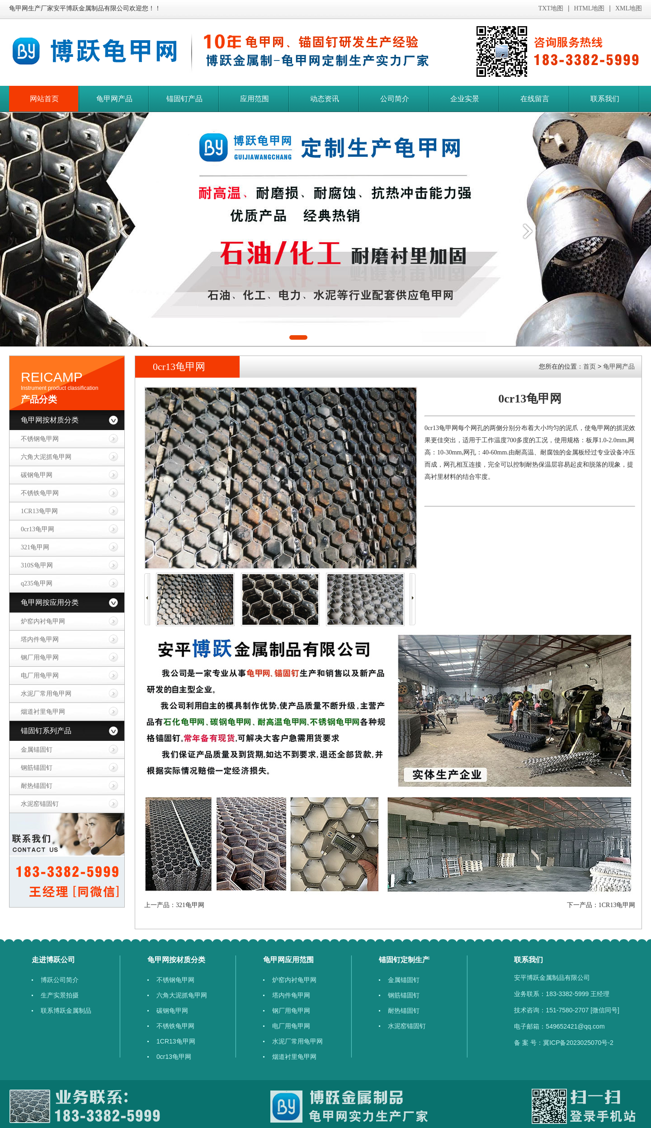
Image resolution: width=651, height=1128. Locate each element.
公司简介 (394, 99)
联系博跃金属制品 (66, 1010)
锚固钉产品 (184, 99)
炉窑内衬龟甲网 (43, 621)
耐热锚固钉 (36, 785)
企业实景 (464, 99)
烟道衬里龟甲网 (43, 711)
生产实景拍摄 (60, 995)
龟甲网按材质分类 (50, 420)
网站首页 (44, 99)
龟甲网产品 (114, 99)
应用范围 (254, 99)
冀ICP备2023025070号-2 (578, 1042)
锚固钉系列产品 (46, 731)
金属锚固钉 (36, 749)
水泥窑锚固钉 (40, 803)
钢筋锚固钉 (36, 767)
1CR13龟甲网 (39, 511)
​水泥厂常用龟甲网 (46, 693)
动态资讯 (324, 99)
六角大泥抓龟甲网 (46, 457)
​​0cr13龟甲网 (37, 529)
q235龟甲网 (36, 583)
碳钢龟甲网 (36, 475)
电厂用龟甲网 (40, 675)
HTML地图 (589, 8)
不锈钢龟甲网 (40, 438)
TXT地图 (550, 8)
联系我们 (604, 99)
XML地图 (628, 8)
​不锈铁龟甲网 (40, 493)
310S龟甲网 (37, 565)
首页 (589, 366)
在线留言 (534, 99)
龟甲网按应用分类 (50, 602)
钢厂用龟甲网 (40, 657)
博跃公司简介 (60, 979)
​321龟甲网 (35, 547)
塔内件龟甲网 (40, 639)
